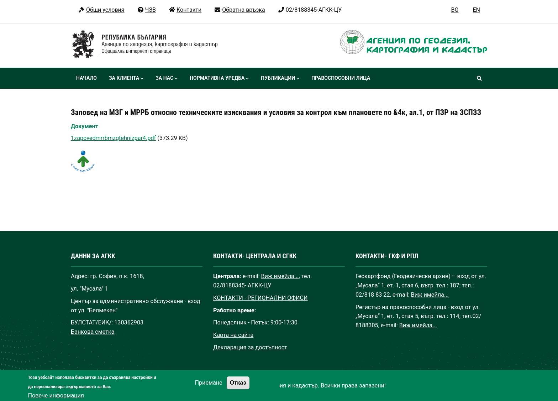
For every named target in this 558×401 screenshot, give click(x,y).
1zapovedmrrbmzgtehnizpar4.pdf (113, 138)
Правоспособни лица (340, 78)
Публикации (280, 78)
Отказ (238, 387)
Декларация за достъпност (250, 347)
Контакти (184, 9)
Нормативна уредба (219, 78)
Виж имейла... (280, 276)
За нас (167, 78)
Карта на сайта (233, 335)
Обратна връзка (239, 9)
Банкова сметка (93, 331)
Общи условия (101, 9)
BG (455, 9)
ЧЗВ (146, 9)
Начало (86, 78)
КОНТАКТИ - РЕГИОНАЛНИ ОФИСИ (260, 298)
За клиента (126, 78)
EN (476, 9)
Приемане (208, 387)
